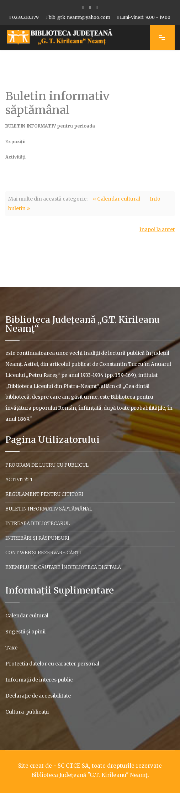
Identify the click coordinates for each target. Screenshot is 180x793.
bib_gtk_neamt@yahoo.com (79, 17)
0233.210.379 (25, 17)
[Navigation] (162, 37)
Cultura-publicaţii (27, 712)
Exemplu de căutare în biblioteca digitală (63, 567)
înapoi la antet (157, 229)
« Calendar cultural (116, 199)
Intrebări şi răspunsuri (37, 538)
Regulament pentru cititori (44, 494)
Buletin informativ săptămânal (48, 509)
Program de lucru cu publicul (47, 465)
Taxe (11, 647)
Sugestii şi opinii (25, 631)
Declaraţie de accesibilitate (38, 696)
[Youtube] (90, 7)
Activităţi (18, 480)
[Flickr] (97, 7)
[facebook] (83, 7)
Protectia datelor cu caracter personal (52, 663)
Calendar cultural (26, 615)
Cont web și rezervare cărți (43, 553)
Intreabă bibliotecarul (37, 523)
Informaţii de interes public (39, 680)
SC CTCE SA (73, 765)
